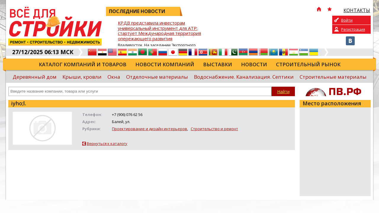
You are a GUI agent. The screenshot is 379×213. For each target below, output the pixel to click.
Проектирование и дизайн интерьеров (149, 128)
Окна (113, 76)
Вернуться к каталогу (107, 143)
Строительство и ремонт (214, 128)
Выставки (217, 64)
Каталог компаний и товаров (82, 64)
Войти (347, 20)
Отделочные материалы (157, 76)
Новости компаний (164, 64)
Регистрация (353, 29)
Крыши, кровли (82, 76)
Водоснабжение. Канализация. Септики (244, 76)
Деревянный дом (35, 76)
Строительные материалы (333, 76)
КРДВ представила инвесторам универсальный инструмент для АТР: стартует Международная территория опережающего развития (159, 30)
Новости (254, 64)
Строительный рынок (308, 64)
